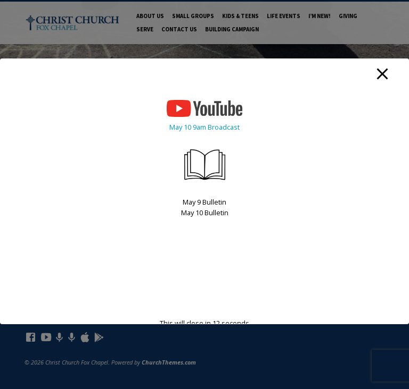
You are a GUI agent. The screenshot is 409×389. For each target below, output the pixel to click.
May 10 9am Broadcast (204, 127)
